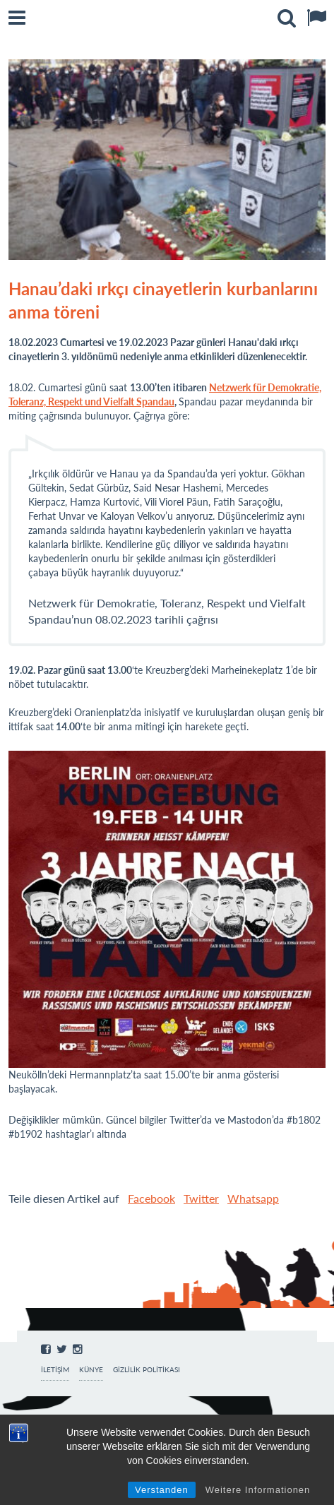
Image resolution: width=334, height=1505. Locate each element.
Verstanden (162, 1490)
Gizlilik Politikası (146, 1370)
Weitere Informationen (258, 1490)
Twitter (201, 1198)
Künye (91, 1370)
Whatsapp (253, 1198)
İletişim (55, 1370)
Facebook (151, 1198)
